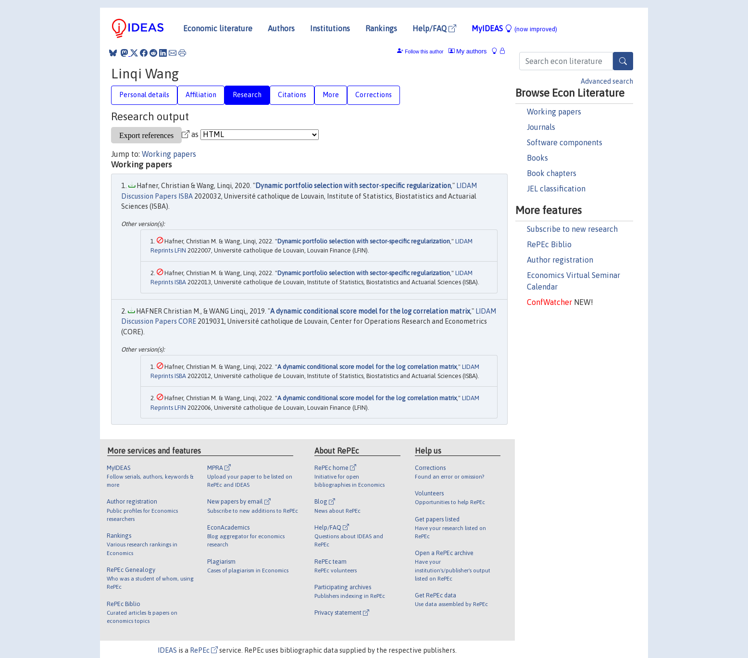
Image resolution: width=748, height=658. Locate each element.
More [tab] (331, 95)
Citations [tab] (292, 95)
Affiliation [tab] (201, 95)
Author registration (560, 259)
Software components (564, 142)
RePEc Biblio (549, 244)
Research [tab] (247, 95)
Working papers (554, 111)
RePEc (204, 650)
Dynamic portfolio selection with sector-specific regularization (353, 186)
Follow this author (424, 51)
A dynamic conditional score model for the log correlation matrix (370, 311)
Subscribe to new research (572, 229)
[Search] (623, 61)
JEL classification (556, 188)
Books (537, 157)
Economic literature (217, 28)
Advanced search (607, 81)
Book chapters (551, 173)
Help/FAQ (434, 28)
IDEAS (167, 650)
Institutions (330, 28)
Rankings (381, 28)
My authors (468, 51)
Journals (541, 127)
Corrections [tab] (373, 95)
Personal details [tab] (144, 95)
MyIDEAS (514, 28)
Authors (281, 28)
